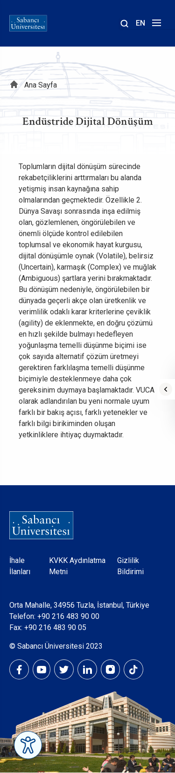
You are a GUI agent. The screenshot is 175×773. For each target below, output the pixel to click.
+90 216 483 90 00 (68, 616)
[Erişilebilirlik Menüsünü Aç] (28, 745)
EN (140, 23)
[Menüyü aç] (155, 25)
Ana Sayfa (40, 85)
